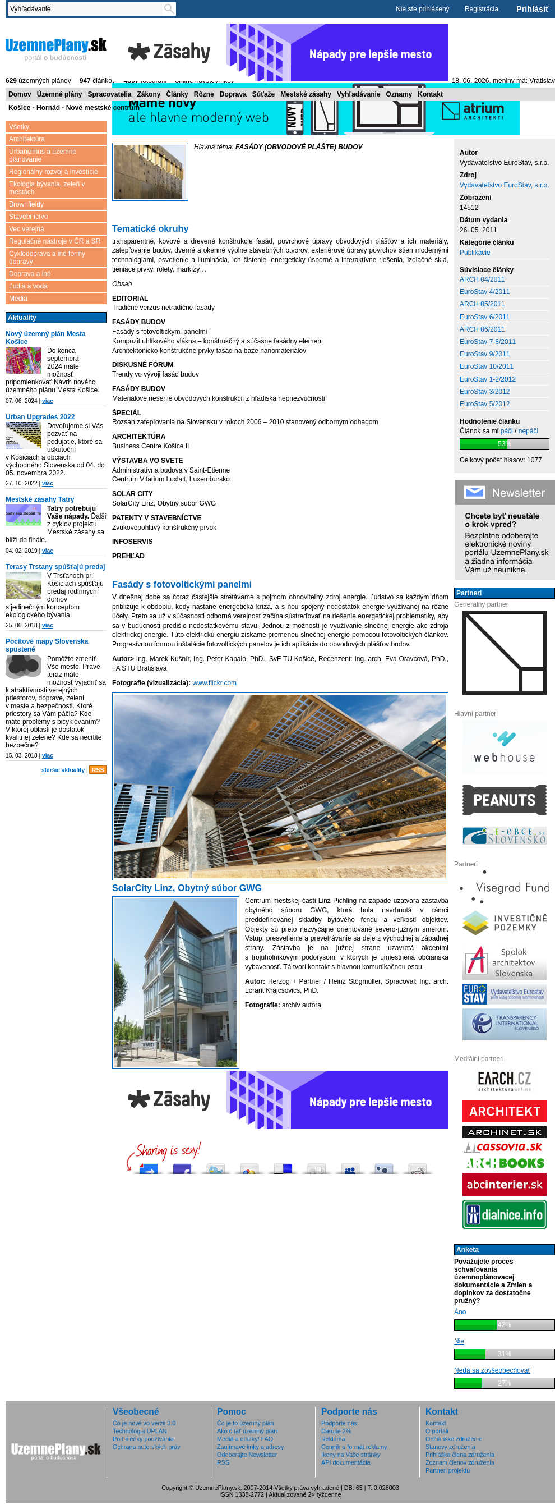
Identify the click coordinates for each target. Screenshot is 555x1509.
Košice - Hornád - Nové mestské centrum (74, 108)
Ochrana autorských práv (147, 1446)
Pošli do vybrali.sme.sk (148, 1166)
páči (507, 431)
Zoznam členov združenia (459, 1462)
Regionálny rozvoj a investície (53, 172)
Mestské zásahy (305, 94)
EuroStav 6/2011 (485, 317)
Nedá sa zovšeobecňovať (492, 1370)
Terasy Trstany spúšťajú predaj (55, 567)
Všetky (19, 127)
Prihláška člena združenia (459, 1454)
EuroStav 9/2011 (485, 354)
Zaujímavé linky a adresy (250, 1446)
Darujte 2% (336, 1431)
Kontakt (430, 94)
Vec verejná (26, 229)
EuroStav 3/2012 (485, 392)
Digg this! (317, 1166)
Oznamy (399, 94)
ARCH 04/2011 (482, 279)
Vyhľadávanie (359, 94)
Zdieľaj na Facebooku (182, 1166)
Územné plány (59, 94)
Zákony (148, 94)
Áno (460, 1312)
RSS (97, 770)
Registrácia (481, 9)
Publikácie (475, 252)
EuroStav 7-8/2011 (488, 342)
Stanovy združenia (450, 1446)
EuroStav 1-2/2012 (488, 379)
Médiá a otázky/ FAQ (245, 1438)
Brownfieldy (26, 204)
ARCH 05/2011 (482, 304)
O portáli (436, 1431)
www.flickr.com (214, 683)
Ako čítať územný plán (247, 1431)
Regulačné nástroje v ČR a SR (54, 241)
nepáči (528, 431)
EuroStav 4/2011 (485, 292)
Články (177, 94)
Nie (459, 1341)
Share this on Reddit (417, 1166)
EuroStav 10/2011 (487, 366)
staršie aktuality (63, 770)
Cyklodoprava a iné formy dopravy (47, 257)
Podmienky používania (143, 1438)
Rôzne (204, 94)
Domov (19, 94)
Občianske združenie (453, 1438)
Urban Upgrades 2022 (40, 417)
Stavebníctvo (28, 217)
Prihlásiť (532, 8)
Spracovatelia (109, 94)
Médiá (18, 298)
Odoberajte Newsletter (247, 1454)
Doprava (233, 94)
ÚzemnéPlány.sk (56, 49)
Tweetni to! (216, 1166)
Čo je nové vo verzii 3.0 (144, 1423)
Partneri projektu (447, 1470)
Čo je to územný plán (245, 1423)
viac (47, 401)
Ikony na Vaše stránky (350, 1454)
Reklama (333, 1438)
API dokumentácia (346, 1462)
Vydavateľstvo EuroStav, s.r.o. (504, 185)
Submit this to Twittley (384, 1166)
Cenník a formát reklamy (354, 1446)
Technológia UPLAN (140, 1431)
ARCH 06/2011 (482, 329)
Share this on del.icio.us (283, 1166)
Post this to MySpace (350, 1166)
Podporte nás (339, 1423)
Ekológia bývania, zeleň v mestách (47, 188)
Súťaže (263, 94)
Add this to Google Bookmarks (249, 1166)
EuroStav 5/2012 (485, 404)
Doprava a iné (30, 274)
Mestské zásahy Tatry (40, 499)
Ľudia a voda (28, 286)
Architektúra (27, 139)
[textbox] (87, 9)
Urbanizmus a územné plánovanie (42, 155)
